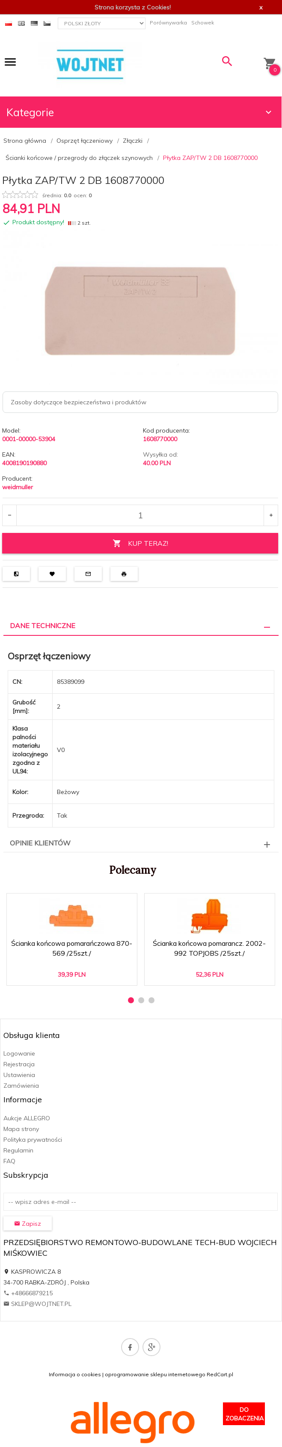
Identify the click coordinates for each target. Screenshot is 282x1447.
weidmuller (17, 487)
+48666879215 (28, 1293)
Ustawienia (19, 1075)
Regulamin (18, 1150)
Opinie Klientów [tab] (40, 843)
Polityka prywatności (32, 1139)
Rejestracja (19, 1064)
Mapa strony (21, 1129)
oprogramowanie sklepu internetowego (155, 1374)
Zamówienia (21, 1085)
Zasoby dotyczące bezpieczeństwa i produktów (78, 402)
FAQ (9, 1161)
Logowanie (19, 1053)
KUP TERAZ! (140, 543)
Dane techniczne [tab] (42, 625)
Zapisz (27, 1223)
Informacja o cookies (75, 1374)
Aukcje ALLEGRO (26, 1118)
